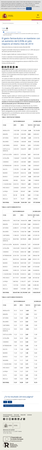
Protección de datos (15, 416)
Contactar (29, 414)
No (10, 402)
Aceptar (29, 8)
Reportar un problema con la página (14, 405)
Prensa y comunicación (11, 32)
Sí (5, 402)
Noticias (19, 32)
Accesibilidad (6, 416)
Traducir (5, 28)
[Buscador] (21, 23)
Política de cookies (21, 8)
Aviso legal (16, 414)
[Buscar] (37, 23)
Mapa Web (23, 414)
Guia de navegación (7, 414)
